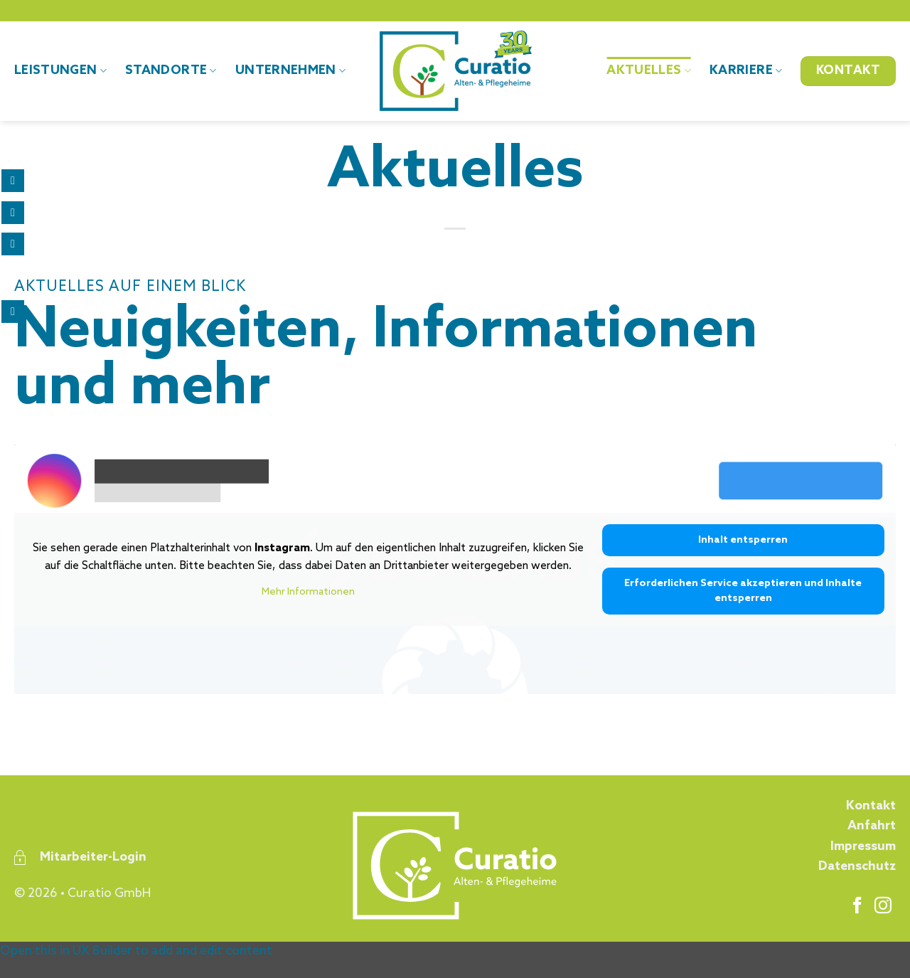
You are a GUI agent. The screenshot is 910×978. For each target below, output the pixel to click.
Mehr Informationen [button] (308, 593)
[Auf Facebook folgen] (857, 906)
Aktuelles (648, 70)
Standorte (171, 70)
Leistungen (60, 70)
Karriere (746, 70)
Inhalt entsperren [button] (743, 540)
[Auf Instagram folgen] (883, 906)
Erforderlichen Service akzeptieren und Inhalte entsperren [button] (743, 591)
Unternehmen (290, 70)
